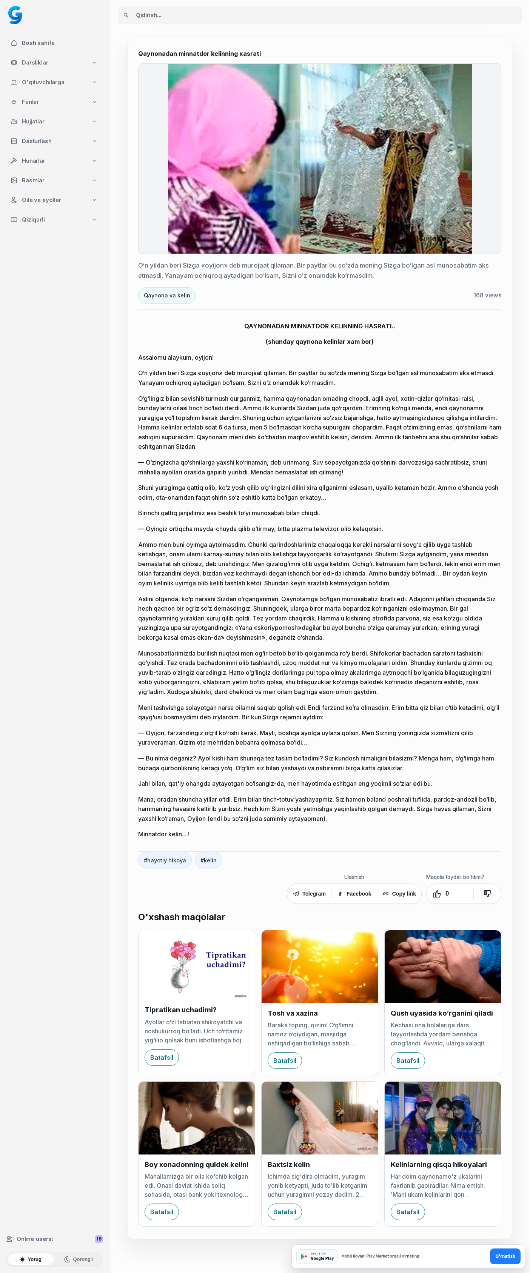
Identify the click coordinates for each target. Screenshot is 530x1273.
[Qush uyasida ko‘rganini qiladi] (443, 966)
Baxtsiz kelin (289, 1164)
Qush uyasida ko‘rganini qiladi (442, 1013)
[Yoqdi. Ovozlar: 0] (450, 894)
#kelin (208, 860)
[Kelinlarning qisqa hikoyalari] (443, 1118)
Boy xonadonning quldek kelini (196, 1164)
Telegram (309, 893)
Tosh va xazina (293, 1013)
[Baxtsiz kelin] (320, 1118)
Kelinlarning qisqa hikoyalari (439, 1164)
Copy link (399, 893)
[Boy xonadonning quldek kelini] (197, 1118)
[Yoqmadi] (487, 894)
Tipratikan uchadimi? (181, 1009)
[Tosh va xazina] (320, 966)
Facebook (354, 893)
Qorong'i (78, 1259)
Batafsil (161, 1057)
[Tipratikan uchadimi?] (197, 965)
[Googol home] (15, 15)
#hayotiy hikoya (165, 860)
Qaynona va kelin (167, 295)
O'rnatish (505, 1256)
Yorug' (31, 1259)
